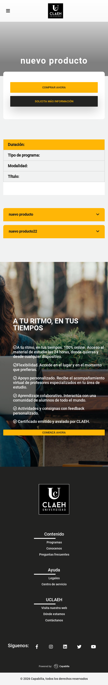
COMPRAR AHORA (54, 87)
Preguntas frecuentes (54, 554)
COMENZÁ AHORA (54, 432)
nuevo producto (54, 214)
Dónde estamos (54, 614)
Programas (54, 542)
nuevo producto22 (54, 231)
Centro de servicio (54, 584)
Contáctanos (54, 620)
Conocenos (54, 548)
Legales (54, 578)
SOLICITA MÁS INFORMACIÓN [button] (54, 101)
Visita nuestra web (54, 608)
